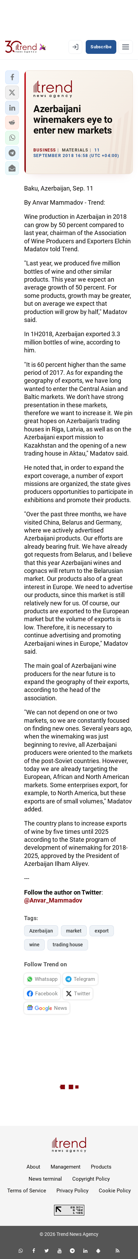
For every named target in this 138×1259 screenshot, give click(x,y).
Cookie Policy (115, 1191)
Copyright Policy (91, 1179)
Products (101, 1167)
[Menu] (125, 47)
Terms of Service (26, 1191)
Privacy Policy (72, 1191)
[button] (12, 77)
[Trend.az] (25, 47)
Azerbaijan (41, 931)
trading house (68, 944)
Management (66, 1167)
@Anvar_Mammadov (53, 900)
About (33, 1167)
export (102, 931)
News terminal (45, 1179)
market (74, 931)
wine (34, 944)
